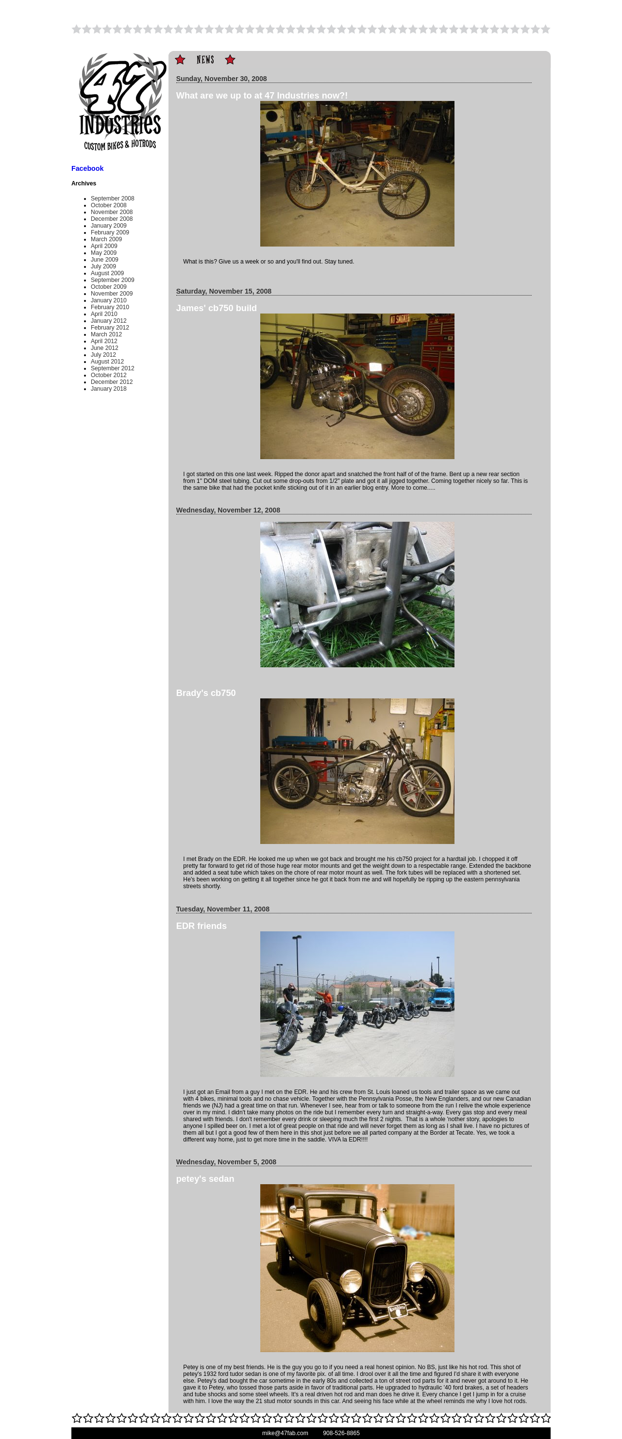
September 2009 (112, 280)
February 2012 (110, 327)
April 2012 (104, 341)
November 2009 (112, 293)
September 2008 (112, 198)
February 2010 (110, 307)
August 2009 (107, 273)
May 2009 (104, 252)
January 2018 (109, 388)
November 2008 (112, 212)
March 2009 (106, 239)
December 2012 (112, 382)
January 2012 (109, 320)
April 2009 (104, 246)
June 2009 (104, 259)
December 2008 (112, 218)
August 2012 (107, 361)
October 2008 (109, 205)
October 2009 (109, 286)
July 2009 (103, 266)
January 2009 (109, 225)
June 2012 (104, 348)
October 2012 (109, 375)
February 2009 (110, 232)
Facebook (87, 168)
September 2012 (112, 368)
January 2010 (109, 300)
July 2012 (103, 354)
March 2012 (106, 334)
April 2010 (104, 314)
